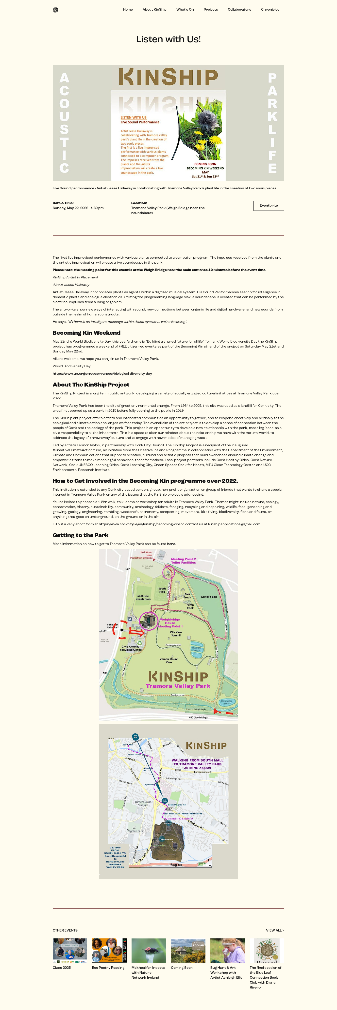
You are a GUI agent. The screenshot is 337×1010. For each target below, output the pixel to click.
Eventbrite (269, 206)
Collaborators (239, 10)
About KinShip (155, 10)
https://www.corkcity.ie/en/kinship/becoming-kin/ (139, 524)
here (171, 544)
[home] (57, 10)
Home (128, 10)
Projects (211, 10)
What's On (185, 10)
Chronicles (270, 10)
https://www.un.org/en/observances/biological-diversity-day (102, 374)
